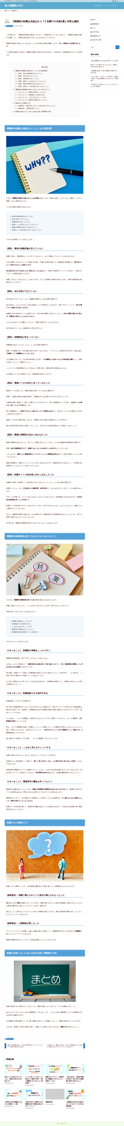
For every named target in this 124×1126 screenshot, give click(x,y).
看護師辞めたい (96, 36)
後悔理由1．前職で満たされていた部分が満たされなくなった (37, 106)
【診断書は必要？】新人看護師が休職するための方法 (104, 72)
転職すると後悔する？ (23, 103)
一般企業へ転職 (96, 40)
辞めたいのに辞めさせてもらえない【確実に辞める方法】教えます (104, 66)
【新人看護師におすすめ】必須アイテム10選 (104, 61)
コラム (94, 28)
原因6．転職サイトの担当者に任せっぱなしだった (33, 86)
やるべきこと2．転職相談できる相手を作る (31, 95)
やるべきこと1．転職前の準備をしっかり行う (32, 92)
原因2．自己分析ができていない (28, 76)
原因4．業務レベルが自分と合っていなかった (32, 81)
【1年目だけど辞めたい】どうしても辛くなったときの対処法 (104, 85)
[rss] (115, 1)
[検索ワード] (104, 47)
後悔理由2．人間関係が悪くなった (28, 108)
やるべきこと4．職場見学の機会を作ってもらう (32, 100)
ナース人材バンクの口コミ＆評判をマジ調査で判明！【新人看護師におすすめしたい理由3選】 (104, 78)
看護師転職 (9, 26)
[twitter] (113, 1)
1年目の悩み (96, 32)
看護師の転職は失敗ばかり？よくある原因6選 (31, 71)
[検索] (118, 1)
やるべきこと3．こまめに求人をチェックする (32, 97)
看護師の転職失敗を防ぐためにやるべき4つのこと (32, 89)
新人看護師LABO (14, 5)
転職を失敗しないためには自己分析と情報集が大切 (33, 111)
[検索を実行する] (117, 47)
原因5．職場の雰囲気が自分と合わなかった (31, 84)
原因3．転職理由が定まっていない (28, 78)
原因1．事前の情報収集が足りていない (30, 73)
